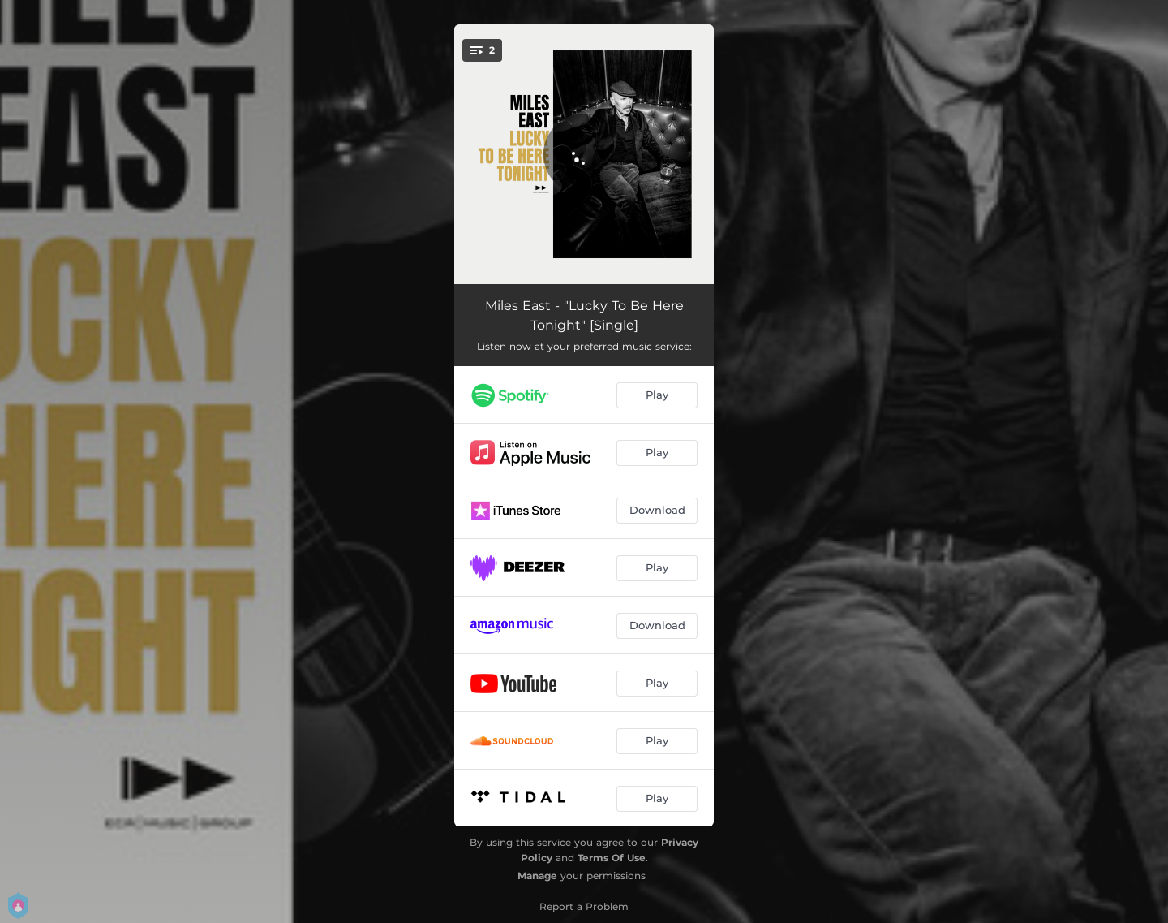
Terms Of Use (612, 858)
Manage (537, 875)
